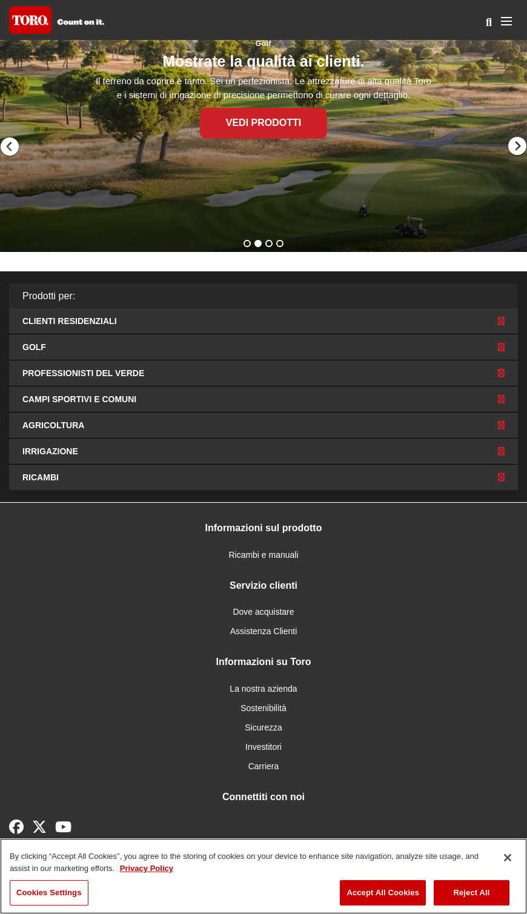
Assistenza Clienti (263, 631)
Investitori (263, 747)
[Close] (507, 857)
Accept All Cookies (382, 892)
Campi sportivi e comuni (263, 399)
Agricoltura (263, 425)
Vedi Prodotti (263, 123)
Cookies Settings (49, 892)
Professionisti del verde (263, 373)
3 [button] (270, 245)
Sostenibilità (263, 708)
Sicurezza (263, 727)
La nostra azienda (263, 689)
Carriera (263, 766)
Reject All (471, 892)
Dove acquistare (263, 612)
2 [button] (259, 245)
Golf (263, 347)
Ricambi (263, 477)
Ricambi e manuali (263, 555)
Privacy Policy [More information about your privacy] (146, 868)
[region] (263, 876)
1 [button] (248, 245)
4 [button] (281, 245)
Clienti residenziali (263, 321)
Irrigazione (263, 451)
